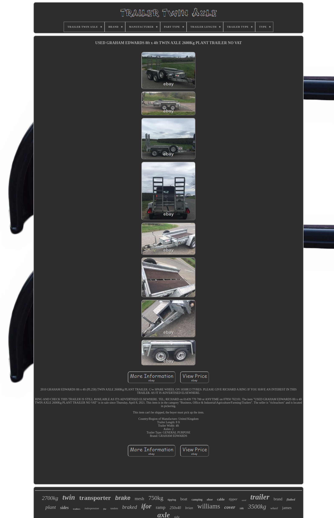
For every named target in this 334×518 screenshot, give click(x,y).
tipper (233, 499)
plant (50, 507)
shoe (210, 499)
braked (129, 507)
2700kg (50, 498)
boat (183, 499)
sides (64, 507)
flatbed (291, 499)
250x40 (175, 508)
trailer (259, 497)
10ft (241, 508)
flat (104, 509)
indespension (92, 508)
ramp (160, 507)
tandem (114, 508)
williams (208, 506)
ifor (146, 506)
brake (122, 498)
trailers (76, 509)
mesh (139, 498)
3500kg (257, 506)
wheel (274, 508)
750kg (155, 498)
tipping (172, 499)
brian (189, 508)
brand (278, 499)
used (244, 500)
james (287, 507)
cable (221, 499)
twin (68, 497)
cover (229, 507)
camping (196, 499)
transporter (95, 497)
